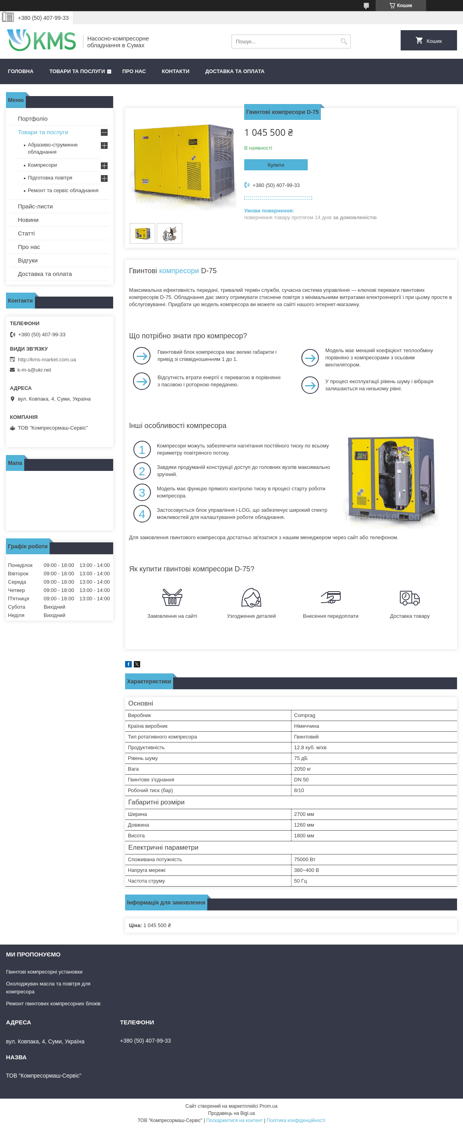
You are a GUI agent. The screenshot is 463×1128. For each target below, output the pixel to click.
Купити (276, 165)
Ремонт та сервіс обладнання (63, 190)
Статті (26, 233)
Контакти (176, 71)
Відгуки (28, 260)
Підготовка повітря (50, 178)
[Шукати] (344, 41)
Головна (20, 71)
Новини (28, 219)
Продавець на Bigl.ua (231, 1113)
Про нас (134, 71)
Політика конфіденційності (296, 1120)
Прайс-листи (35, 206)
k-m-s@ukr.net (34, 370)
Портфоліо (33, 118)
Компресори (42, 165)
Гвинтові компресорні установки (44, 972)
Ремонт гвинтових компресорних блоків (53, 1004)
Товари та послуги (77, 71)
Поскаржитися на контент (234, 1120)
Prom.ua (269, 1106)
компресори (179, 271)
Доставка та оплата (234, 71)
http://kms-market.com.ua (47, 360)
